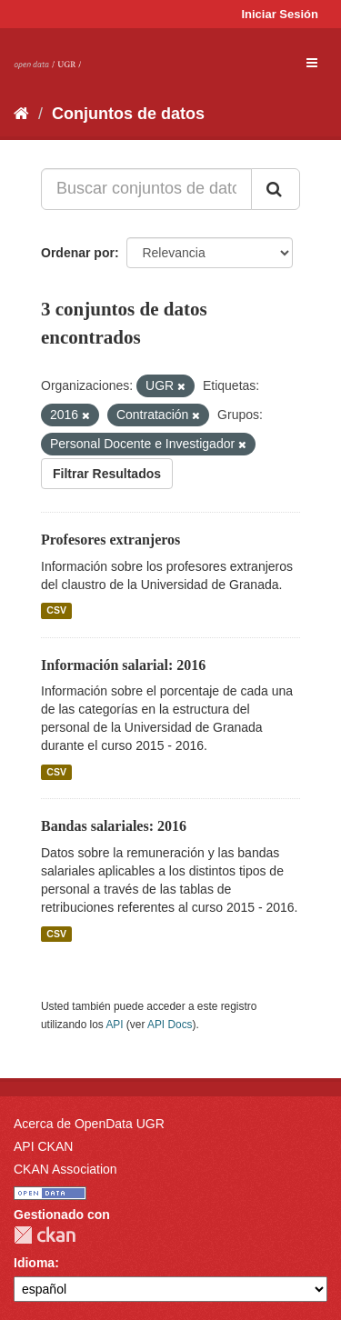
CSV (56, 610)
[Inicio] (21, 114)
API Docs (170, 1024)
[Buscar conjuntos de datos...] (146, 189)
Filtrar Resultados (107, 473)
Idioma (34, 1262)
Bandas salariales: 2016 (113, 826)
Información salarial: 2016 (123, 665)
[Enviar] (275, 189)
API (114, 1024)
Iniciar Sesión (279, 14)
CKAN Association (65, 1169)
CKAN (44, 1235)
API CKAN (43, 1146)
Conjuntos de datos (128, 114)
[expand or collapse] (311, 63)
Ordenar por (78, 252)
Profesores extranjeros (110, 539)
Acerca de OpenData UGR (89, 1123)
